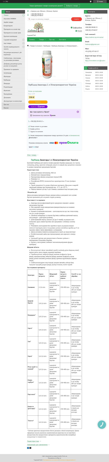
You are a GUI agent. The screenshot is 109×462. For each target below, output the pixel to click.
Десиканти (7, 97)
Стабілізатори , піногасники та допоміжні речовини (12, 59)
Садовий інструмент (10, 40)
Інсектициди (8, 73)
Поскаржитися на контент (50, 460)
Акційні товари (8, 22)
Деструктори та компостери (13, 101)
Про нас (6, 104)
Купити (37, 102)
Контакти (62, 39)
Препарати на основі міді (12, 29)
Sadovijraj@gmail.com (92, 44)
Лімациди (7, 83)
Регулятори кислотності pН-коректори (13, 53)
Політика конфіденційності (67, 460)
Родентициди (8, 87)
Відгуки (6, 108)
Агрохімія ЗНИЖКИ (10, 19)
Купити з (38, 107)
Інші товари (7, 43)
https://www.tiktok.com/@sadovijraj (95, 61)
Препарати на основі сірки (12, 33)
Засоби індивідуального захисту (11, 48)
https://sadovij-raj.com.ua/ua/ (94, 37)
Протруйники (8, 94)
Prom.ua (64, 456)
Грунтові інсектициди (10, 36)
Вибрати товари (72, 6)
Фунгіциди (7, 76)
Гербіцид (35, 159)
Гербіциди (7, 80)
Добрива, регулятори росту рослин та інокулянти (13, 65)
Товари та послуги (36, 46)
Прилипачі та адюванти (11, 69)
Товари (6, 15)
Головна (32, 39)
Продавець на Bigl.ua (54, 458)
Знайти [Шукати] (76, 19)
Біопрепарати (8, 26)
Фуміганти (7, 90)
